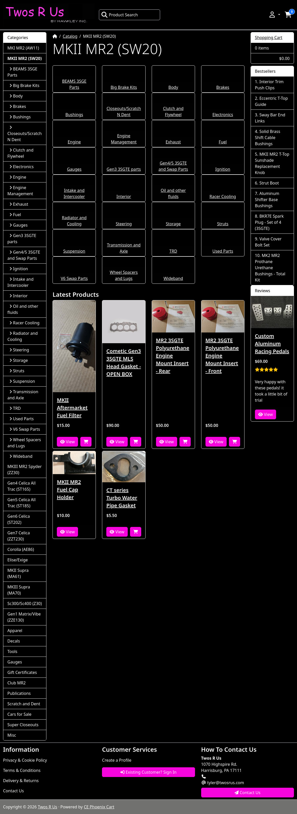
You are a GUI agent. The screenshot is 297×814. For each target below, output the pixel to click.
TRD (173, 251)
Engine (74, 142)
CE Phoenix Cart (99, 807)
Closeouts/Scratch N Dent (24, 133)
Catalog (70, 36)
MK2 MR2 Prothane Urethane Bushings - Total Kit (270, 268)
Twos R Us (47, 807)
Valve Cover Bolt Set (268, 242)
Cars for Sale (19, 714)
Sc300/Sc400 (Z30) (24, 603)
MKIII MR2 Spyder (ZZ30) (24, 469)
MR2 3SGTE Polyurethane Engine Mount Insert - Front (222, 355)
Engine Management (20, 190)
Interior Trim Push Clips (269, 85)
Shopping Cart (268, 37)
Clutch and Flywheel (20, 153)
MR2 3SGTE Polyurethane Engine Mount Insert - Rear (172, 355)
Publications (19, 693)
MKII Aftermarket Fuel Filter (72, 408)
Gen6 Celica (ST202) (18, 519)
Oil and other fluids (22, 309)
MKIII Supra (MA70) (18, 590)
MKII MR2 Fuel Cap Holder (69, 489)
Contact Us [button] (248, 792)
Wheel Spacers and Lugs (24, 443)
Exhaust (173, 142)
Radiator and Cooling (22, 336)
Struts (223, 224)
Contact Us (13, 791)
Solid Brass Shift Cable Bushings (267, 137)
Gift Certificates (22, 672)
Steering (124, 224)
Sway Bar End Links (270, 118)
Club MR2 (16, 683)
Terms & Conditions (22, 770)
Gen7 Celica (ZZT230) (18, 536)
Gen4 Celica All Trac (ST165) (21, 486)
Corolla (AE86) (20, 549)
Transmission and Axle (22, 395)
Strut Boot (269, 183)
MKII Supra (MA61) (18, 573)
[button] (274, 14)
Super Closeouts (22, 724)
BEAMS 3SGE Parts (22, 72)
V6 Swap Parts (74, 278)
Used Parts (222, 251)
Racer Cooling (223, 196)
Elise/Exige (17, 560)
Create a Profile (116, 760)
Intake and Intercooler (20, 282)
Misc (11, 735)
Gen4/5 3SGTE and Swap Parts (23, 255)
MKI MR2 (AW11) (23, 48)
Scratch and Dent (23, 704)
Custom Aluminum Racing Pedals (272, 343)
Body (173, 87)
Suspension (74, 251)
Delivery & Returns (21, 780)
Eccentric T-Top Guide (271, 101)
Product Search (119, 15)
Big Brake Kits (124, 87)
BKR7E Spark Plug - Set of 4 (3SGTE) (269, 222)
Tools (12, 651)
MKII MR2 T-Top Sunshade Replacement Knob (272, 163)
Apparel (14, 630)
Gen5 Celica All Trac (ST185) (21, 503)
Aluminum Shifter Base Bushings (267, 199)
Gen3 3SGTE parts (124, 169)
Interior (124, 196)
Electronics (222, 114)
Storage (173, 224)
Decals (13, 641)
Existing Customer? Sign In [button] (148, 772)
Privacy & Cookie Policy (25, 760)
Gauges (74, 169)
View (67, 442)
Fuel (223, 142)
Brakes (222, 87)
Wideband (173, 278)
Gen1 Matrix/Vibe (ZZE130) (24, 617)
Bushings (74, 114)
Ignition (222, 169)
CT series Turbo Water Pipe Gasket (121, 498)
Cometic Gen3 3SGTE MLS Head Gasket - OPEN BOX (123, 362)
